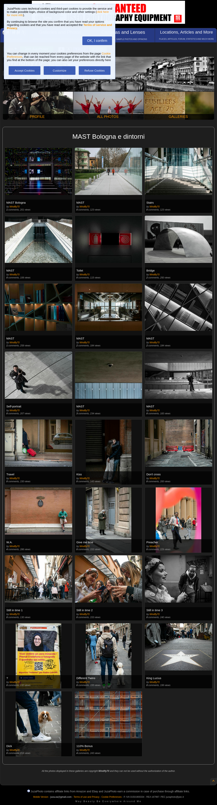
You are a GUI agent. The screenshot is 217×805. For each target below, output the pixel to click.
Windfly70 (14, 206)
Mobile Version (40, 797)
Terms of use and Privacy (86, 797)
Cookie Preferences (112, 797)
